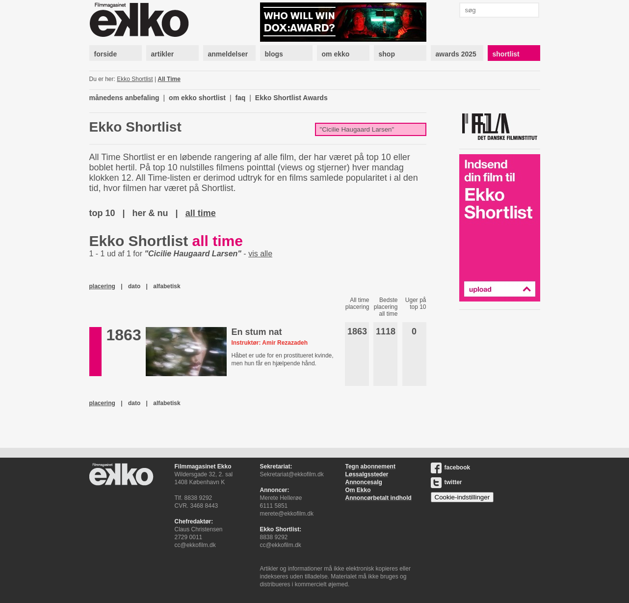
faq (240, 98)
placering (102, 286)
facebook (451, 467)
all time (200, 213)
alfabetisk (166, 286)
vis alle (260, 253)
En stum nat (256, 332)
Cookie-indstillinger (462, 497)
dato (134, 286)
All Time (168, 79)
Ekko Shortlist (135, 79)
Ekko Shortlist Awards (291, 98)
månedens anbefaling (124, 98)
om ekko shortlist (197, 98)
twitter (446, 482)
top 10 (102, 213)
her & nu (150, 213)
